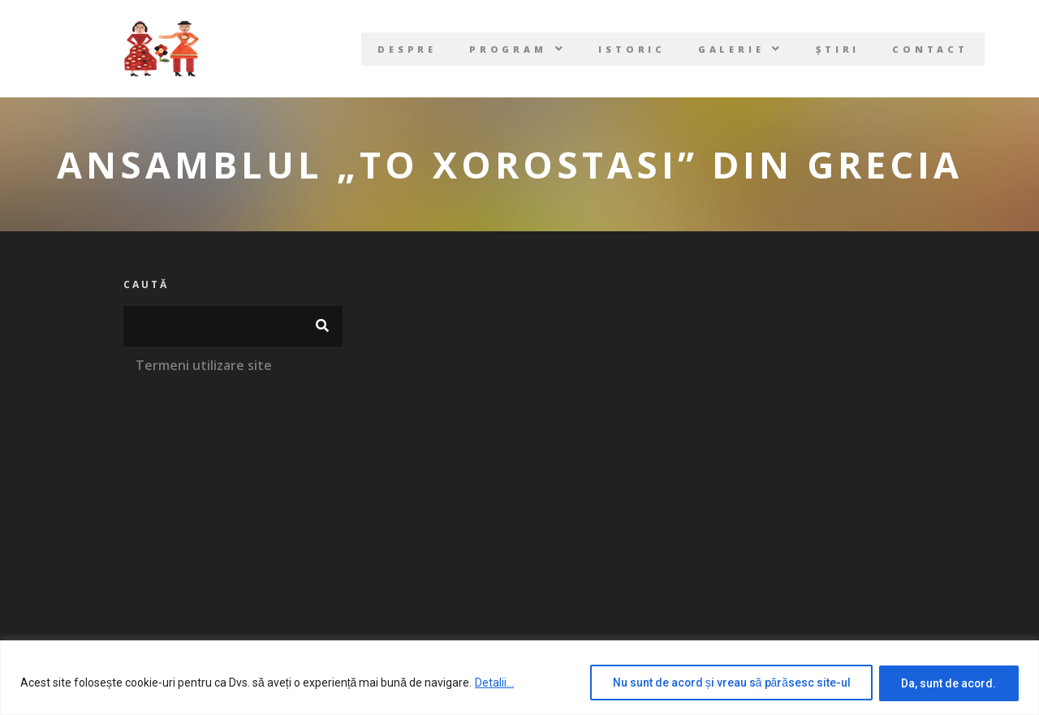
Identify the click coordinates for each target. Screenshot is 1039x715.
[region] (519, 678)
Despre (404, 49)
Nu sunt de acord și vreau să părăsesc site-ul (726, 683)
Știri (839, 49)
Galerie (741, 49)
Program (516, 49)
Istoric (631, 49)
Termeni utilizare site (204, 365)
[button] (516, 49)
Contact (933, 49)
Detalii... (494, 683)
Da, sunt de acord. (947, 683)
